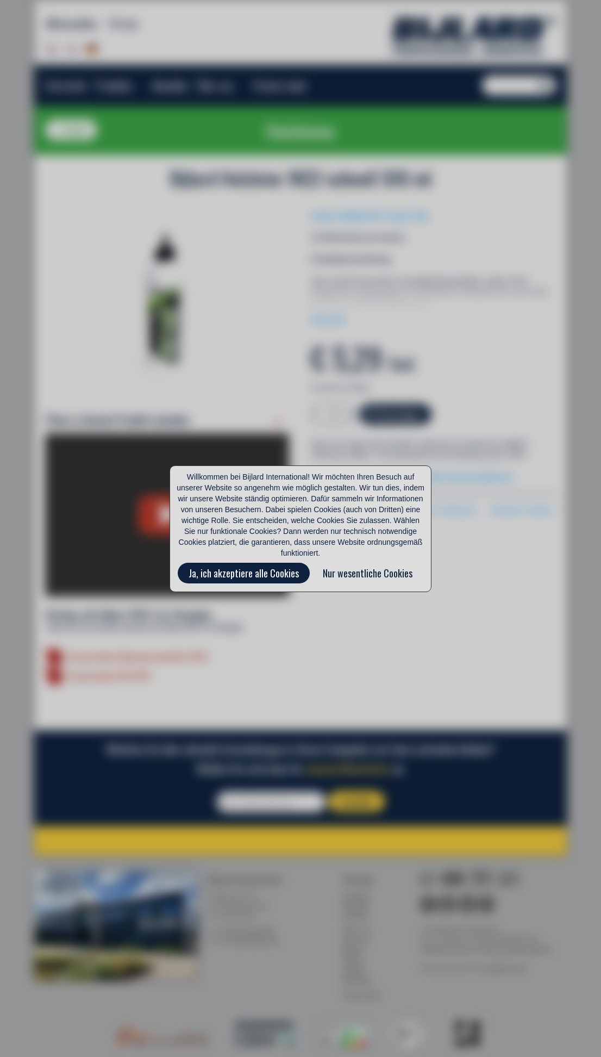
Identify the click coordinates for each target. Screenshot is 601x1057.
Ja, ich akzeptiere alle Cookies (244, 573)
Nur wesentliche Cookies (367, 573)
